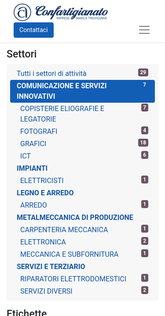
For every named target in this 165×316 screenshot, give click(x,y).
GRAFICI (84, 143)
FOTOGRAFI (84, 131)
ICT (84, 155)
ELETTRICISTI (84, 180)
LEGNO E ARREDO (45, 193)
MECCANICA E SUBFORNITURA (84, 254)
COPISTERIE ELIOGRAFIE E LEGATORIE (84, 113)
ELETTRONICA (84, 241)
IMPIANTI (32, 168)
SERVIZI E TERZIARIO (51, 266)
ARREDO (84, 204)
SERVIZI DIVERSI (84, 290)
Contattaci (33, 29)
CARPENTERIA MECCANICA (84, 229)
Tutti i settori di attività (82, 73)
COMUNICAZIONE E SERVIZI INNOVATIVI (82, 91)
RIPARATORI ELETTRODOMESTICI (84, 278)
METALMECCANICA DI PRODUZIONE (75, 217)
